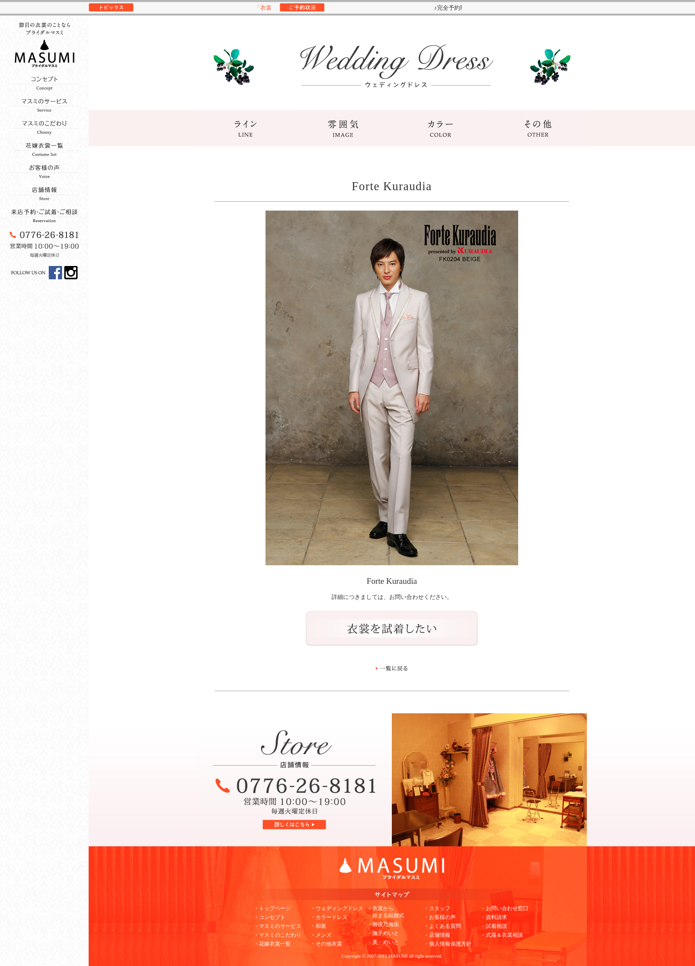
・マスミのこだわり (277, 935)
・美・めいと (383, 942)
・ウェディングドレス (336, 908)
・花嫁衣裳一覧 (272, 944)
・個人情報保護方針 (448, 944)
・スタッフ (437, 908)
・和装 (318, 926)
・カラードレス (329, 917)
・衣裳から (385, 912)
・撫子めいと (383, 933)
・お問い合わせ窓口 (504, 908)
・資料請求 (493, 917)
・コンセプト (269, 917)
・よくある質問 (442, 926)
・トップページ (272, 908)
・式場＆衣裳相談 (501, 935)
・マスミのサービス (277, 926)
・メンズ (321, 935)
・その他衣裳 (326, 944)
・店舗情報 (437, 935)
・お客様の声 (440, 917)
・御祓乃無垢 (383, 924)
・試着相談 (493, 926)
